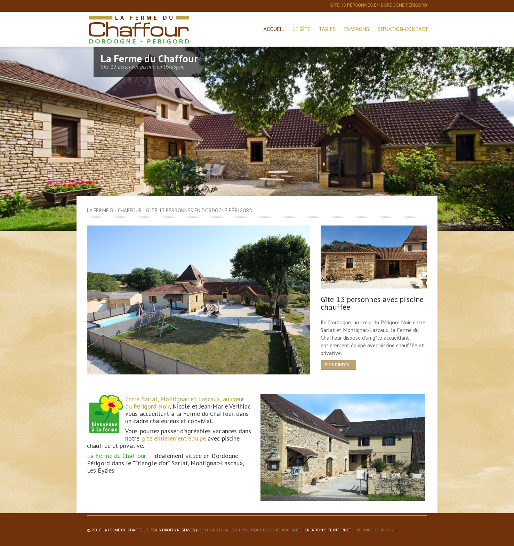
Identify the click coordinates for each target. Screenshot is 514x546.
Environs (356, 29)
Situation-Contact (403, 29)
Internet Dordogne (374, 529)
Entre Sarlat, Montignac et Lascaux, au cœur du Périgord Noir (184, 402)
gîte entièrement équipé (174, 438)
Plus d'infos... (338, 365)
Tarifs (327, 29)
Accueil (273, 29)
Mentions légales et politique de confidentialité (250, 529)
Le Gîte (301, 29)
